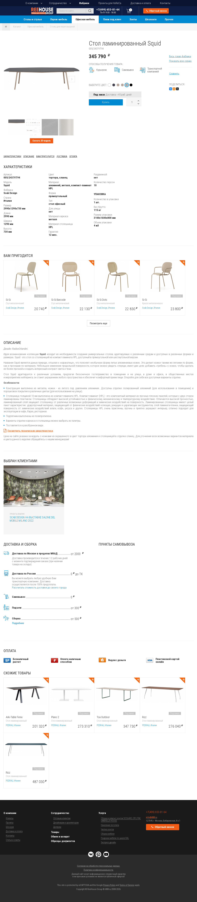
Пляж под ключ (112, 19)
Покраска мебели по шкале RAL (115, 838)
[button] (76, 42)
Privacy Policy (109, 885)
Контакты (165, 3)
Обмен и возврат (60, 836)
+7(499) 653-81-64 (108, 11)
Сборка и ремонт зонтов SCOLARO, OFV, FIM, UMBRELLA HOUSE (121, 819)
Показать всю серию (180, 61)
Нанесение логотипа (110, 825)
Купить (105, 102)
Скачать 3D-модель (41, 140)
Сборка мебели (107, 834)
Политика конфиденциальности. (99, 870)
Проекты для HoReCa (109, 3)
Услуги (102, 813)
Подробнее (18, 623)
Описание (28, 156)
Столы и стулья (33, 19)
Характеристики (12, 156)
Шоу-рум (10, 827)
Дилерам (57, 827)
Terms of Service (127, 885)
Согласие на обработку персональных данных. (98, 866)
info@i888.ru (151, 817)
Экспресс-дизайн (108, 842)
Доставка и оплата (140, 3)
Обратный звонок (156, 11)
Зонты (133, 19)
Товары (55, 832)
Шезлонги (151, 19)
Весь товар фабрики (180, 56)
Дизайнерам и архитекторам (66, 822)
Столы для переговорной (62, 26)
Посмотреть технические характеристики (30, 430)
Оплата (73, 156)
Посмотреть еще (98, 323)
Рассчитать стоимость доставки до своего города (39, 587)
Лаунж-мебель (58, 19)
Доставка (62, 156)
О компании (31, 3)
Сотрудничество (58, 3)
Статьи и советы (13, 840)
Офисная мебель (85, 19)
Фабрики (84, 3)
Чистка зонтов (107, 829)
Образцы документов (63, 841)
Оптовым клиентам (61, 818)
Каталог (17, 26)
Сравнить (174, 73)
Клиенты (9, 818)
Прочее (169, 19)
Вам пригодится (45, 156)
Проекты (9, 822)
